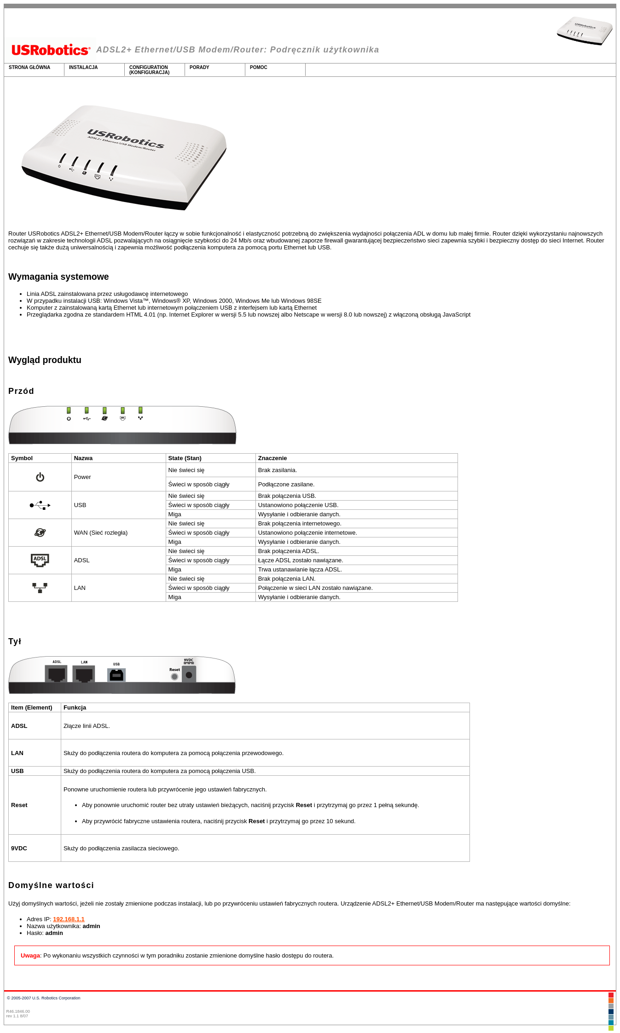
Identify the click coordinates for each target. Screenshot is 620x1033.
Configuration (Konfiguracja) (149, 70)
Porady (199, 70)
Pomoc (258, 70)
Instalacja (83, 70)
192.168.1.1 (69, 919)
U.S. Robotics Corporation (56, 998)
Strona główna (29, 70)
